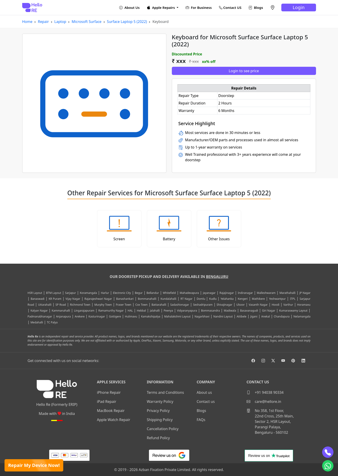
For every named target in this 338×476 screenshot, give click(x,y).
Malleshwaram (266, 293)
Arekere (80, 316)
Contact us (206, 401)
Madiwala (230, 310)
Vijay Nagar (73, 299)
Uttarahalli (44, 305)
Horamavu (303, 305)
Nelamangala (301, 316)
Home (27, 21)
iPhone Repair (109, 392)
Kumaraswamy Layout (293, 310)
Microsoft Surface (87, 21)
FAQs (201, 419)
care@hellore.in (264, 401)
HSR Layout (35, 293)
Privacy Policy (158, 410)
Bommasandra (210, 310)
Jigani (253, 316)
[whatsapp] (327, 465)
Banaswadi (37, 299)
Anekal (265, 316)
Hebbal (141, 310)
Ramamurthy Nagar (111, 310)
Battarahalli (159, 305)
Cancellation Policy (163, 428)
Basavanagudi (249, 310)
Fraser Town (123, 305)
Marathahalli (288, 293)
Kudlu (213, 299)
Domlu (201, 299)
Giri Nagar (268, 310)
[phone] (327, 452)
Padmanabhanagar (40, 316)
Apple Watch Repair (113, 419)
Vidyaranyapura (187, 310)
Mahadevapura (189, 293)
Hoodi (275, 305)
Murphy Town (103, 305)
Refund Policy (158, 437)
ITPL (292, 299)
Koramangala (88, 293)
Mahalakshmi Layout (177, 316)
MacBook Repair (111, 410)
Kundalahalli (168, 299)
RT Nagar (186, 299)
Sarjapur (70, 293)
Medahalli (36, 322)
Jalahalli (155, 310)
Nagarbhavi (202, 316)
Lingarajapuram (84, 310)
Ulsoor (240, 305)
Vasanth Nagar (258, 305)
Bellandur (152, 293)
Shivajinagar (224, 305)
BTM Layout (53, 293)
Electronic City (122, 293)
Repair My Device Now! (34, 465)
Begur (139, 293)
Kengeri (243, 299)
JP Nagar (305, 293)
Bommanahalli (147, 299)
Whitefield (169, 293)
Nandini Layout (223, 316)
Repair (43, 21)
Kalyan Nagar (39, 310)
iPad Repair (106, 401)
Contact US (230, 7)
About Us (129, 7)
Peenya (168, 310)
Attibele (241, 316)
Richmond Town (80, 305)
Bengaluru (217, 276)
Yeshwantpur (277, 299)
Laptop (60, 21)
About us (204, 392)
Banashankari (125, 299)
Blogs (256, 7)
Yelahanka (227, 299)
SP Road (61, 305)
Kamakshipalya (150, 316)
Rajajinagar (226, 293)
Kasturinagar (96, 316)
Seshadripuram (203, 305)
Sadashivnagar (179, 305)
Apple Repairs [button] (161, 7)
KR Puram (55, 299)
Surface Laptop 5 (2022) (127, 21)
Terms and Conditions (165, 392)
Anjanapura (63, 316)
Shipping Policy (160, 419)
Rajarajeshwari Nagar (98, 299)
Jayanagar (209, 293)
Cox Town (141, 305)
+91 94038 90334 (265, 392)
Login (298, 7)
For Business (199, 7)
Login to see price (244, 70)
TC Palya (52, 322)
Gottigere (115, 316)
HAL (130, 310)
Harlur (105, 293)
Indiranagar (245, 293)
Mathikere (258, 299)
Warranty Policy (160, 401)
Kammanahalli (61, 310)
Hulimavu (131, 316)
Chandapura (282, 316)
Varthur (288, 305)
